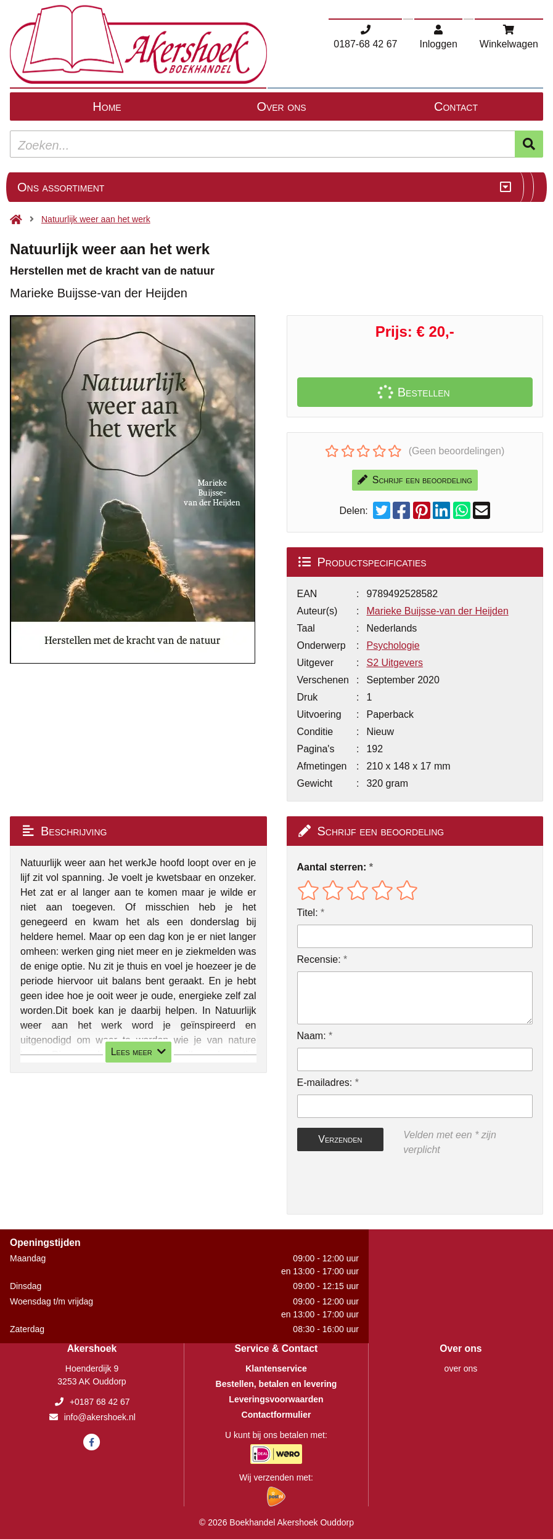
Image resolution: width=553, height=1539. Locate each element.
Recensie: (319, 959)
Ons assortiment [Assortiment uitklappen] (60, 187)
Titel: (307, 912)
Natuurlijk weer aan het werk (95, 219)
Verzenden (340, 1139)
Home (106, 106)
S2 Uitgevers (394, 662)
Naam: (311, 1036)
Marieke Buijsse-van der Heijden (437, 611)
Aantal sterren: (332, 867)
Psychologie (392, 645)
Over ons (281, 106)
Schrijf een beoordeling (415, 480)
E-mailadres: (325, 1082)
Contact (456, 106)
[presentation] (376, 1185)
